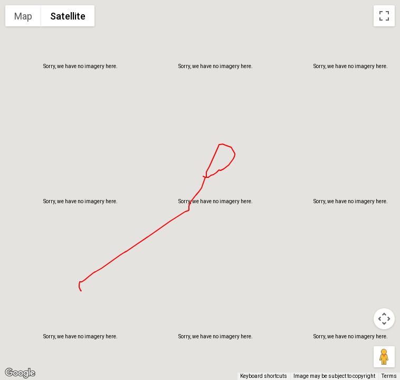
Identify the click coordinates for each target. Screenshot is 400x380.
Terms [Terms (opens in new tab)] (389, 376)
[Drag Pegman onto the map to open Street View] (384, 356)
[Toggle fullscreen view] (384, 15)
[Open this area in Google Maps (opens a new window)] (20, 373)
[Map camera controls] (384, 318)
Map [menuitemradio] (23, 16)
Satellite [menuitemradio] (67, 16)
